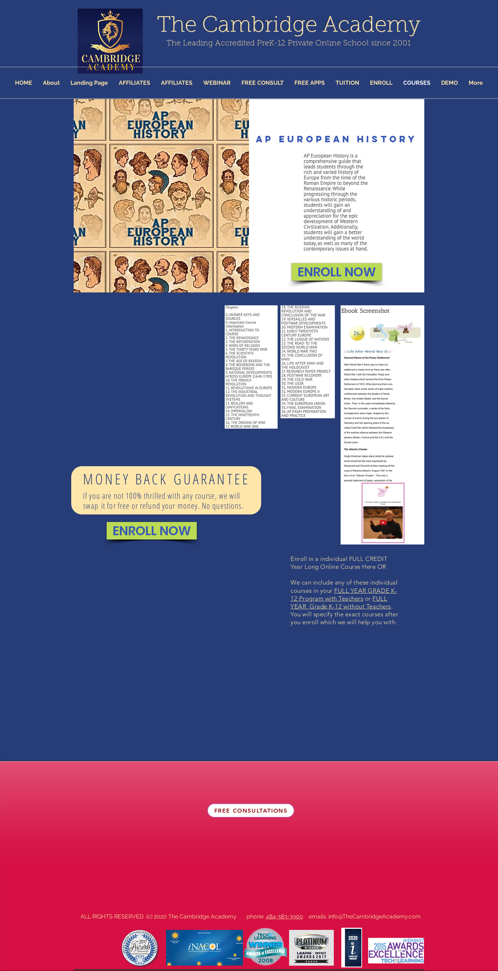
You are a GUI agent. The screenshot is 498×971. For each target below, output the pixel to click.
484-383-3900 (284, 916)
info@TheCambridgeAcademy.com (374, 916)
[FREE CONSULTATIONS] (250, 810)
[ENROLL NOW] (337, 272)
